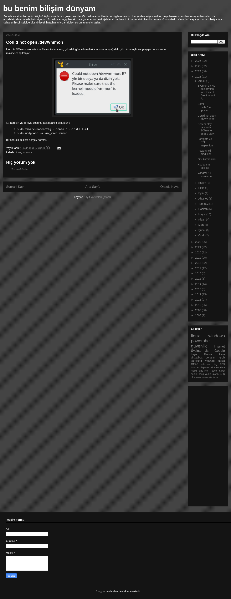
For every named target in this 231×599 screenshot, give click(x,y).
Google (219, 351)
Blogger (100, 591)
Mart (201, 224)
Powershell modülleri (205, 152)
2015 (198, 278)
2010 (198, 305)
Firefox (208, 354)
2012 (198, 294)
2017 (198, 268)
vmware (27, 152)
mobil (194, 370)
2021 (198, 247)
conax (205, 377)
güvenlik (199, 346)
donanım (211, 357)
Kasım (202, 182)
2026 (198, 60)
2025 (198, 66)
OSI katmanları (207, 159)
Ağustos (203, 198)
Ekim (201, 188)
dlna (222, 367)
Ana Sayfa (92, 187)
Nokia (221, 360)
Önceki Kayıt (169, 187)
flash (201, 374)
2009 (198, 310)
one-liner (203, 370)
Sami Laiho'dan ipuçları (205, 107)
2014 (198, 284)
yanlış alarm (211, 374)
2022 (198, 241)
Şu (7, 122)
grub (222, 357)
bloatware (196, 377)
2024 (198, 71)
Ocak (201, 235)
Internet (219, 346)
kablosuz (205, 364)
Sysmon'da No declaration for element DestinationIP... (206, 92)
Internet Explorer (200, 367)
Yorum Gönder (19, 169)
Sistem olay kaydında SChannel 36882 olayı (206, 129)
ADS (222, 364)
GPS (222, 374)
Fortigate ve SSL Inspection (205, 142)
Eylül (201, 193)
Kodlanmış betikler (204, 166)
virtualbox (197, 357)
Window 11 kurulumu (205, 174)
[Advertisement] (206, 445)
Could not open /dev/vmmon (207, 117)
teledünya (213, 377)
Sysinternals (199, 351)
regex (214, 370)
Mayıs (202, 214)
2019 (198, 257)
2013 (198, 289)
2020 (198, 252)
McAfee (215, 367)
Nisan (202, 219)
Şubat (202, 230)
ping (215, 364)
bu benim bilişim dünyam (49, 8)
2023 (198, 76)
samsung (196, 360)
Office (194, 364)
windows (216, 335)
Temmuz (203, 203)
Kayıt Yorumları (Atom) (97, 197)
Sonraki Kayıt (15, 187)
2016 (198, 273)
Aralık (202, 81)
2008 (198, 315)
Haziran (203, 209)
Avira (222, 354)
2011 (198, 299)
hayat (194, 354)
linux (18, 152)
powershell (201, 340)
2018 (198, 262)
